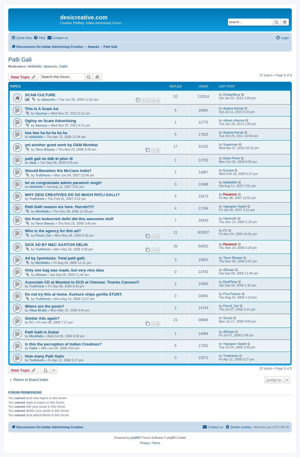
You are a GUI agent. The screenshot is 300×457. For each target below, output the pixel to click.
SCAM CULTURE (40, 95)
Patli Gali (20, 59)
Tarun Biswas (44, 149)
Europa (228, 170)
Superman (230, 144)
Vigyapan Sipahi (234, 206)
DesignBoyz (232, 94)
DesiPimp (230, 282)
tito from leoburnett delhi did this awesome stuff (69, 219)
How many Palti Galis (44, 356)
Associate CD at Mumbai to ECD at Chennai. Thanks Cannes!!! (82, 282)
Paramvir (230, 194)
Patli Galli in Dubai (42, 332)
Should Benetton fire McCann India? (58, 170)
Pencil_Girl (43, 235)
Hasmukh (230, 218)
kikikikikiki (35, 66)
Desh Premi (231, 158)
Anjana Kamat (233, 108)
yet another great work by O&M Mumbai (61, 145)
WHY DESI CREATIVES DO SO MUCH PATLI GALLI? (72, 195)
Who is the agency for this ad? (53, 231)
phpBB (134, 437)
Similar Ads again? (42, 318)
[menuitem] (39, 37)
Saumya (41, 113)
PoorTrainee (232, 294)
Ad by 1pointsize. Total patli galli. (55, 258)
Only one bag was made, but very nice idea (64, 270)
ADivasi (40, 274)
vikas (33, 162)
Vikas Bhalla (38, 310)
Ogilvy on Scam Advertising (50, 121)
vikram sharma (233, 120)
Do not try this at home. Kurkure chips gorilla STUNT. (73, 294)
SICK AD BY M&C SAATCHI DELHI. (56, 244)
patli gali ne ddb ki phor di (49, 158)
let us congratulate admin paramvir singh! (63, 183)
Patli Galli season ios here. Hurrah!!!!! (59, 207)
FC (225, 230)
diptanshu (50, 66)
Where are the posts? (44, 306)
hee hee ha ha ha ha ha (46, 133)
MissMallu (42, 211)
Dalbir (63, 66)
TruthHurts (43, 175)
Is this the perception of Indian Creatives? (63, 344)
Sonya (227, 318)
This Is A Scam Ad (41, 109)
